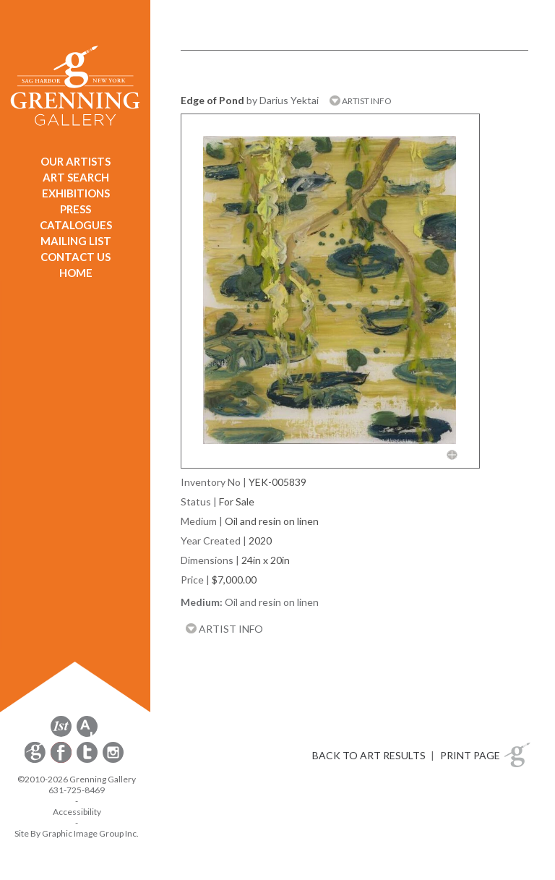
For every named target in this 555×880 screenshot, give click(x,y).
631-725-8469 (76, 790)
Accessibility (77, 811)
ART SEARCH (76, 177)
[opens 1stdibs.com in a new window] (61, 734)
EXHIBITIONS (76, 193)
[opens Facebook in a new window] (62, 760)
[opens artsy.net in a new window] (87, 734)
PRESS (75, 208)
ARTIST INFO (361, 100)
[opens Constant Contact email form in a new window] (36, 760)
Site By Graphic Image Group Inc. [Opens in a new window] (76, 833)
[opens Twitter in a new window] (88, 760)
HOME (75, 272)
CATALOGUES (76, 224)
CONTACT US (75, 256)
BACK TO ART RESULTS (369, 755)
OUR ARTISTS (75, 161)
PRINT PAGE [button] (470, 755)
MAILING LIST (75, 240)
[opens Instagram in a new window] (113, 760)
